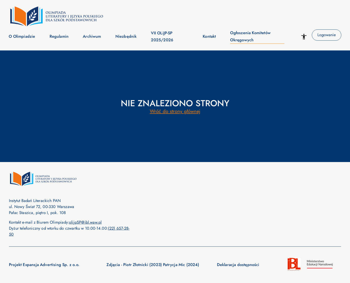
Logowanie (326, 35)
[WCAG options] (304, 36)
